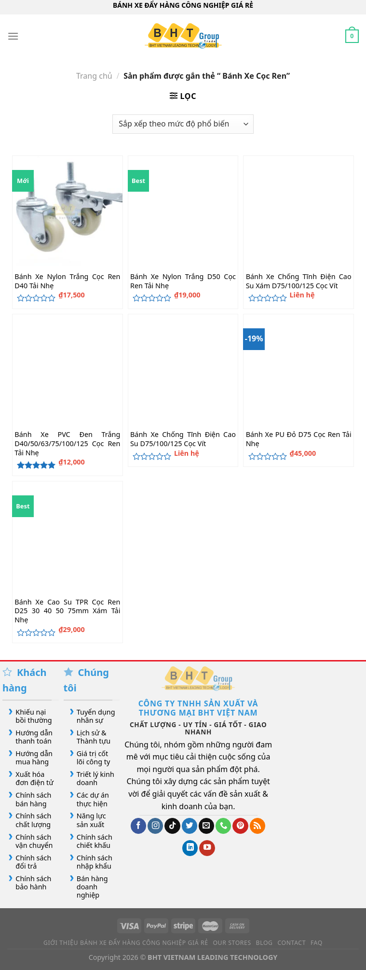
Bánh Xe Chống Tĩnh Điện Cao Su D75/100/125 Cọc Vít (183, 439)
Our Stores (232, 943)
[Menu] (13, 36)
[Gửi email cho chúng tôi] (206, 826)
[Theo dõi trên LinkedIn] (190, 848)
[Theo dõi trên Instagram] (155, 826)
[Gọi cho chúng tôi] (223, 826)
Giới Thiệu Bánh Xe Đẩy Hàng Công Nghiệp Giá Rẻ (125, 943)
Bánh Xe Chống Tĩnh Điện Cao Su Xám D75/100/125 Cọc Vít (299, 281)
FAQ (317, 943)
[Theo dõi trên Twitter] (189, 826)
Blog (264, 943)
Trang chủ (94, 75)
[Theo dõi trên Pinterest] (240, 826)
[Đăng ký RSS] (257, 826)
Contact (291, 943)
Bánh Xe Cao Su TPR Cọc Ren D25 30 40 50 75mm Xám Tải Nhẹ (67, 611)
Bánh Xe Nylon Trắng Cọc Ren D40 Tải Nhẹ (67, 281)
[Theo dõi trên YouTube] (207, 848)
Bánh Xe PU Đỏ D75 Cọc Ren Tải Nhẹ (299, 439)
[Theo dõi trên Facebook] (138, 826)
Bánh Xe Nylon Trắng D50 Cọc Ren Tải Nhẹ (183, 281)
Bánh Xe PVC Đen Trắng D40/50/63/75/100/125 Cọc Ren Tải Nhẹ (67, 443)
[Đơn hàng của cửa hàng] (182, 124)
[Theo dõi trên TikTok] (172, 826)
